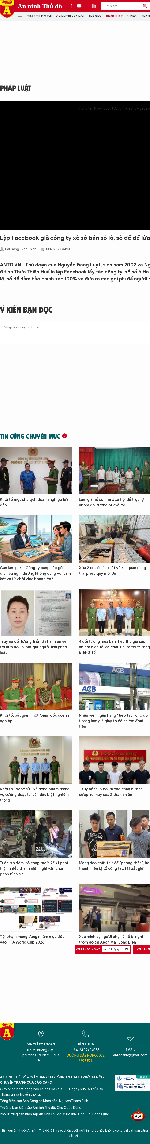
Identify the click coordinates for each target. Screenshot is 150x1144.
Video (132, 16)
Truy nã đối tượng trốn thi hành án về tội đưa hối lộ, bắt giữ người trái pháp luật (33, 647)
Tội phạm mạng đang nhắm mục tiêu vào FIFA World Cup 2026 (32, 939)
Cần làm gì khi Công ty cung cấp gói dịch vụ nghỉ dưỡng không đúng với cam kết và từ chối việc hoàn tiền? (35, 573)
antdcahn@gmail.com (130, 1055)
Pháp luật (114, 16)
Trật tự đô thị (39, 16)
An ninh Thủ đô (40, 6)
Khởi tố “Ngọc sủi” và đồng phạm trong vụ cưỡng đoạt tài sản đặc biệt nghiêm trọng (35, 795)
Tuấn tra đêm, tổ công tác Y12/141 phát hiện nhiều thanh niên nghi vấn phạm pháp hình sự (34, 869)
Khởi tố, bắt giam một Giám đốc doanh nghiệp (34, 718)
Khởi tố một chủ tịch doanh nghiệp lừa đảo (34, 502)
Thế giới (94, 16)
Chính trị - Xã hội (70, 16)
